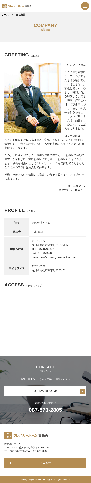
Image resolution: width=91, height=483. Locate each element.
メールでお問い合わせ (45, 391)
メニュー (45, 462)
